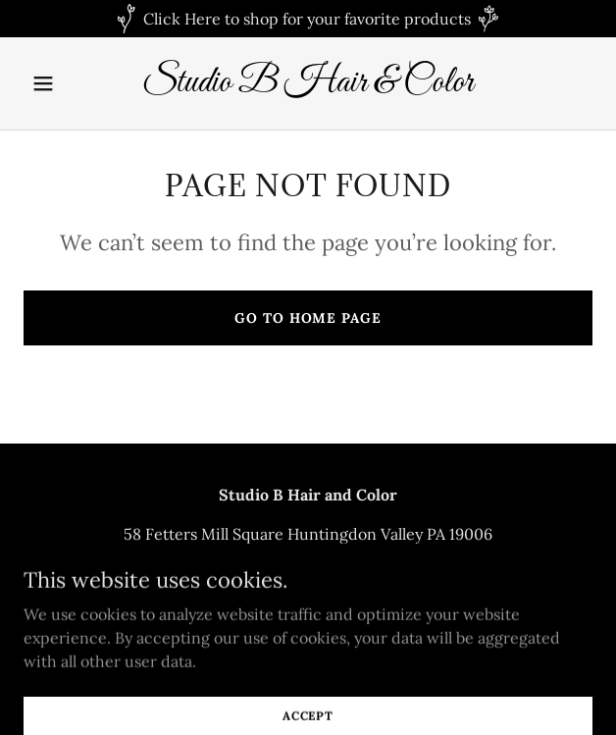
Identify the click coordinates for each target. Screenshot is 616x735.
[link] (308, 85)
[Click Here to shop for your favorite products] (308, 18)
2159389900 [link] (308, 573)
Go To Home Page (307, 318)
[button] (66, 83)
